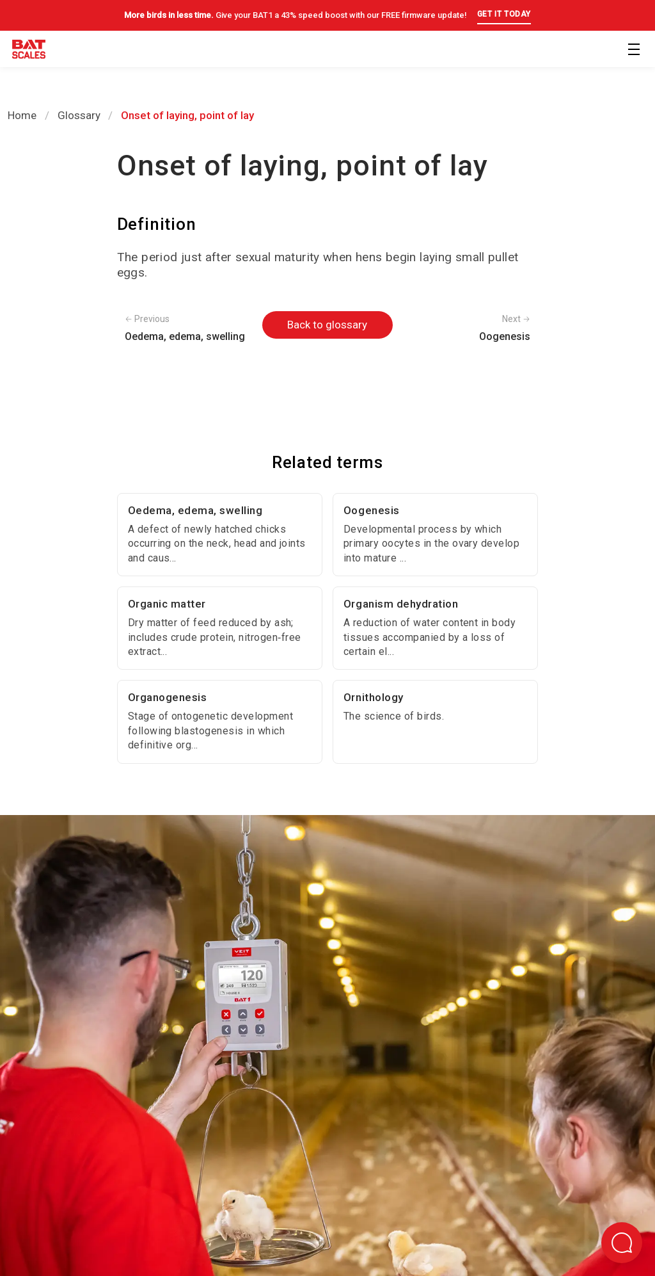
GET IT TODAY (504, 14)
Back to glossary (327, 324)
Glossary (79, 115)
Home (22, 115)
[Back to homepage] (28, 51)
